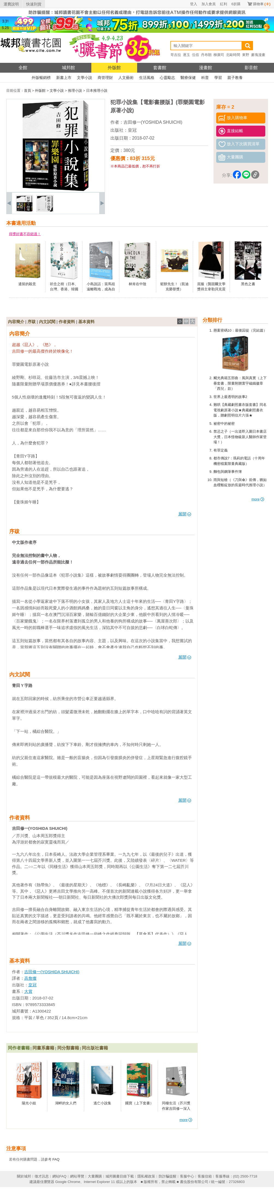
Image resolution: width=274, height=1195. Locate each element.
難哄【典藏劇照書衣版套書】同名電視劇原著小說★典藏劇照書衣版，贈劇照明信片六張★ (240, 410)
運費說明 (11, 4)
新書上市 (63, 77)
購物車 (261, 4)
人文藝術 (126, 77)
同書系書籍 (43, 1048)
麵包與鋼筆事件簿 (227, 472)
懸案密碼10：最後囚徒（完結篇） (240, 330)
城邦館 (68, 67)
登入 (193, 4)
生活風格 (146, 77)
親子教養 (235, 77)
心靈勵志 (167, 77)
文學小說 (84, 77)
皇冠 (132, 130)
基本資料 (86, 321)
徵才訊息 (42, 1176)
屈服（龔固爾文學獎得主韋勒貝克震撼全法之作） (211, 289)
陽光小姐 (29, 1103)
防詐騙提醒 (167, 1176)
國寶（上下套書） (139, 1103)
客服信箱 (205, 1176)
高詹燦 (30, 978)
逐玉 (186, 55)
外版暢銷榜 (41, 77)
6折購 (235, 4)
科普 (205, 77)
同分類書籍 (68, 1048)
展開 (184, 514)
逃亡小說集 (102, 1103)
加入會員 (208, 4)
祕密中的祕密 (224, 423)
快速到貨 (33, 4)
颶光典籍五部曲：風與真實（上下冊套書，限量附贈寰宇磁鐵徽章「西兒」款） (240, 383)
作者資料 (67, 321)
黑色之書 (248, 284)
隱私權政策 (146, 1176)
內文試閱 (47, 321)
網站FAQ (59, 1176)
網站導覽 (77, 1176)
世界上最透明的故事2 (230, 397)
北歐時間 (233, 55)
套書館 (159, 67)
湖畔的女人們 (65, 1103)
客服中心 (187, 1176)
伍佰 (195, 55)
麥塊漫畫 (258, 55)
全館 (23, 67)
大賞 (28, 991)
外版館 (114, 67)
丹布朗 (206, 55)
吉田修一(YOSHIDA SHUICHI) (153, 122)
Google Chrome (67, 1182)
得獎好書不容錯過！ (25, 234)
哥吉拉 (175, 55)
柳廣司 (218, 55)
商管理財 (105, 77)
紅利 (223, 4)
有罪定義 (220, 450)
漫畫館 (205, 67)
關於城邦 (24, 1176)
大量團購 (95, 1176)
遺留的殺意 (27, 284)
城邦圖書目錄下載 (120, 1176)
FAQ (55, 1159)
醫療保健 (188, 77)
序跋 (32, 321)
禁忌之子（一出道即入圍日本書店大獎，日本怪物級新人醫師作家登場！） (240, 436)
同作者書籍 (19, 1048)
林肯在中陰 (137, 284)
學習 (218, 77)
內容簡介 (16, 321)
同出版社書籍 (95, 1048)
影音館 (251, 67)
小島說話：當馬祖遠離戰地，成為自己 (101, 289)
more (258, 499)
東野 (245, 55)
